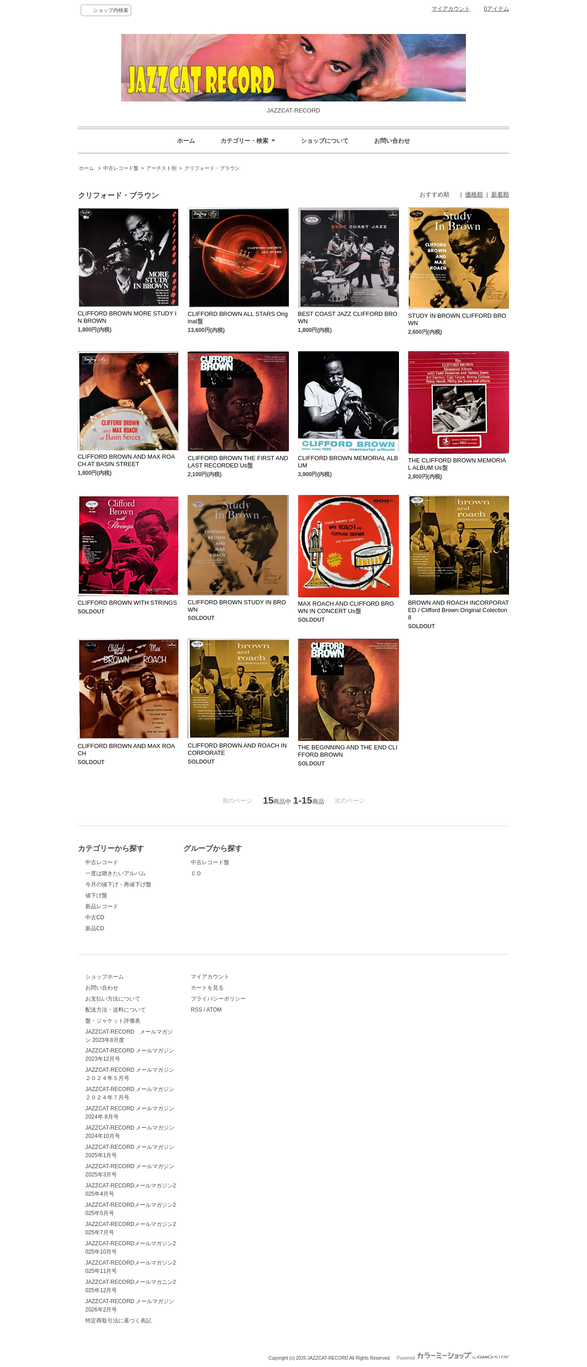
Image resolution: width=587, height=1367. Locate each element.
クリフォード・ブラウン (212, 168)
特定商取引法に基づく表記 (118, 1320)
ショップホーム (104, 976)
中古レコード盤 (120, 168)
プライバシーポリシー (218, 999)
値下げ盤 (96, 895)
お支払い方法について (112, 999)
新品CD (94, 928)
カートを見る (207, 987)
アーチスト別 (161, 168)
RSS (196, 1010)
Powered (453, 1358)
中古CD (94, 917)
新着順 (500, 194)
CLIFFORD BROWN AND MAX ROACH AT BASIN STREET (126, 460)
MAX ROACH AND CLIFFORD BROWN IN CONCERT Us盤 (346, 607)
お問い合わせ (392, 140)
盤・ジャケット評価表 (112, 1021)
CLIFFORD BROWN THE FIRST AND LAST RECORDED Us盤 (238, 462)
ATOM (214, 1010)
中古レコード (101, 862)
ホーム (186, 140)
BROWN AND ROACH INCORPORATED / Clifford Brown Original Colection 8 (458, 610)
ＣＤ (196, 873)
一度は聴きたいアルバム (115, 873)
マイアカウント (451, 9)
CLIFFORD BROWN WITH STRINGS (127, 602)
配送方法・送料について (115, 1010)
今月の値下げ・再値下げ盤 (118, 884)
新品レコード (101, 906)
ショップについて (325, 140)
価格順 (474, 194)
